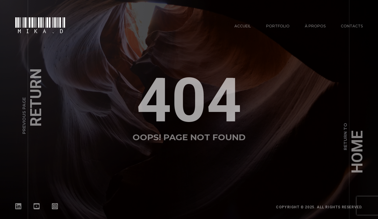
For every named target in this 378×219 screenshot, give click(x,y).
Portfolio (278, 26)
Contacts (352, 26)
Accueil (242, 26)
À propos (315, 26)
